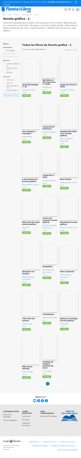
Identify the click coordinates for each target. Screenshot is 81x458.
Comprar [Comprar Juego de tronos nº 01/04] (64, 95)
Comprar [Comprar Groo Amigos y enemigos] (26, 142)
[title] (34, 400)
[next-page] (61, 384)
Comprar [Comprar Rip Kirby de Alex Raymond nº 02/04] (47, 92)
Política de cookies (67, 442)
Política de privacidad (39, 446)
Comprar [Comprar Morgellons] (47, 278)
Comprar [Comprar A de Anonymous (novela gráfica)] (26, 190)
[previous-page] (38, 384)
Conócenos (26, 416)
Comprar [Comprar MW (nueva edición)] (26, 377)
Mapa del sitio (34, 442)
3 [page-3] (52, 384)
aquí (8, 4)
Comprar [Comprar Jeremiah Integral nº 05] (26, 95)
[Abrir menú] (77, 9)
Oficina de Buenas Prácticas (67, 450)
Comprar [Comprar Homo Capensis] (64, 282)
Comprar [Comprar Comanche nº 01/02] (47, 186)
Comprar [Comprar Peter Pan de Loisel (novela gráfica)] (26, 232)
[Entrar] (72, 9)
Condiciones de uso (50, 442)
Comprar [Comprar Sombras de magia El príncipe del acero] (47, 376)
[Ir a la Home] (4, 15)
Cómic (24, 92)
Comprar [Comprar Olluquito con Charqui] (26, 285)
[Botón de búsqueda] (65, 9)
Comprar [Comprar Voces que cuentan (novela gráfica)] (47, 233)
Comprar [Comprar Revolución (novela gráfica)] (64, 233)
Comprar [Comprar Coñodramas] (47, 323)
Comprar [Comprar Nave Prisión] (64, 188)
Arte (44, 320)
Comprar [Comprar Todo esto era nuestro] (26, 329)
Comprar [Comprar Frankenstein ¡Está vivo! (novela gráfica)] (64, 146)
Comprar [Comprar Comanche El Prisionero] (47, 137)
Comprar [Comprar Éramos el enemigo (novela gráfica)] (64, 329)
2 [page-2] (47, 384)
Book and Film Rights (48, 416)
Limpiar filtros (11, 95)
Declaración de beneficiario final (62, 446)
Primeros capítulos (10, 420)
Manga (24, 374)
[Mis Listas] (69, 9)
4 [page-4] (56, 384)
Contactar (25, 420)
